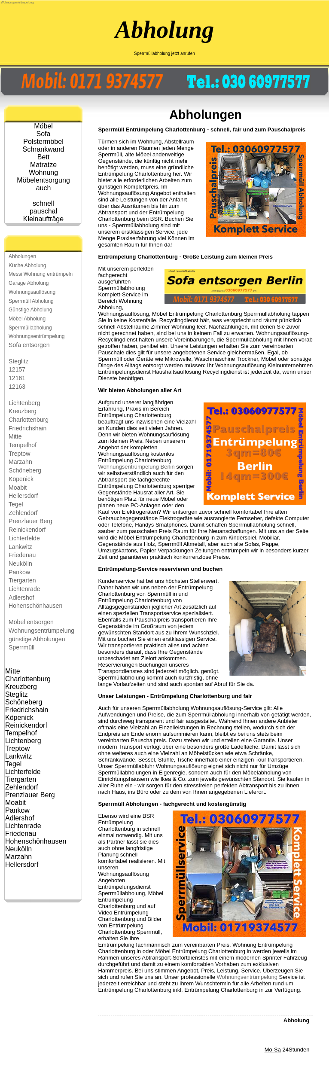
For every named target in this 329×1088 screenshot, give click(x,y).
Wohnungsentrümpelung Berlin (136, 466)
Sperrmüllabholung (30, 328)
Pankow (19, 572)
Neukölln (20, 563)
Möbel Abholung (27, 319)
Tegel (16, 504)
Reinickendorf (27, 529)
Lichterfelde (24, 538)
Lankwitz (20, 546)
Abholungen (22, 256)
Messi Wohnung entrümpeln (41, 274)
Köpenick (21, 478)
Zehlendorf (23, 512)
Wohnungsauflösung (32, 292)
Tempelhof (23, 445)
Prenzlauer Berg (30, 521)
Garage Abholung (29, 283)
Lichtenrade (24, 588)
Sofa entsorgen (29, 344)
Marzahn (20, 461)
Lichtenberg (24, 402)
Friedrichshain (27, 428)
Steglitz (18, 361)
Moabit (18, 487)
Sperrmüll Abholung (31, 301)
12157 (17, 369)
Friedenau (22, 555)
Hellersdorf (23, 495)
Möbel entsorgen (31, 622)
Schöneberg (25, 470)
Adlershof (21, 597)
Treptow (19, 453)
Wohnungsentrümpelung (17, 2)
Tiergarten (22, 580)
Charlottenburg (29, 419)
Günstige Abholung (30, 310)
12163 (17, 386)
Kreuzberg (23, 411)
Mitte (15, 436)
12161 (17, 378)
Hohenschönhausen (35, 605)
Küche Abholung (27, 265)
